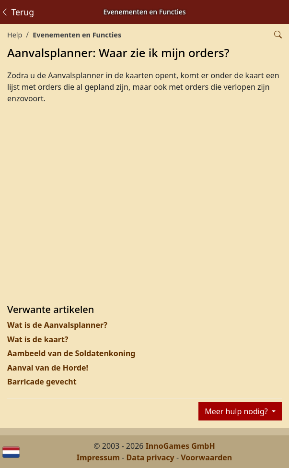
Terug (17, 12)
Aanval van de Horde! (47, 367)
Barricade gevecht (42, 381)
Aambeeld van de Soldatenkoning (71, 353)
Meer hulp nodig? (237, 411)
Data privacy (150, 457)
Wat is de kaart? (37, 339)
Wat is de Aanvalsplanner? (57, 325)
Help (14, 34)
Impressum (98, 457)
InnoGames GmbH (180, 446)
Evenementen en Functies (77, 34)
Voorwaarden (206, 457)
